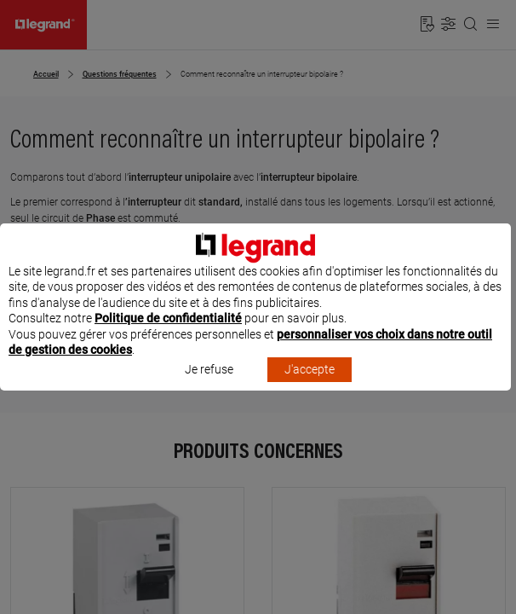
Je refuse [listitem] (209, 385)
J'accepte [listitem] (309, 385)
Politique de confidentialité (168, 334)
